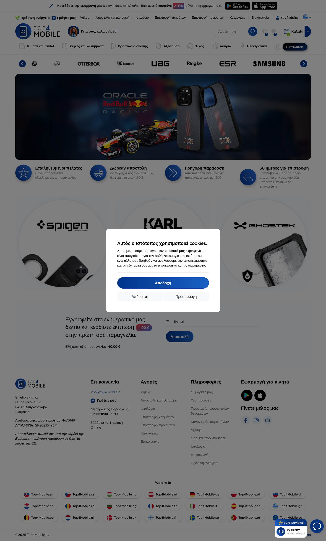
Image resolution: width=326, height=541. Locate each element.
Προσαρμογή (186, 296)
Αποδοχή (163, 283)
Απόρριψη (140, 296)
